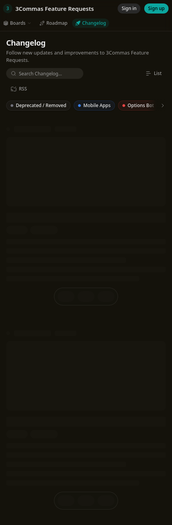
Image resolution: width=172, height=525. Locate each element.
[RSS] (18, 89)
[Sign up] (156, 8)
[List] (153, 73)
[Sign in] (129, 8)
